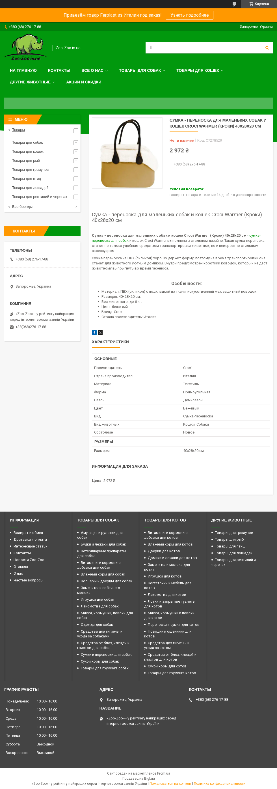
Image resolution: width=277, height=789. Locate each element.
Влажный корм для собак (103, 574)
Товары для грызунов (30, 169)
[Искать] (267, 47)
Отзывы (21, 566)
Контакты (59, 70)
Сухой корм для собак (100, 661)
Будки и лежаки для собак (103, 544)
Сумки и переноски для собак (106, 654)
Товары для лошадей (30, 188)
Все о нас (92, 70)
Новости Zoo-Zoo (29, 560)
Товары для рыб (26, 160)
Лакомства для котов (167, 594)
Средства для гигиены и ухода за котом (166, 645)
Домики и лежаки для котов (172, 558)
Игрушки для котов (165, 576)
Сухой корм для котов (167, 666)
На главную (23, 70)
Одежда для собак (97, 624)
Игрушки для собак (97, 599)
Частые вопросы (29, 580)
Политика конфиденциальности (219, 784)
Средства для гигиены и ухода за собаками (99, 633)
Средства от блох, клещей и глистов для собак (103, 645)
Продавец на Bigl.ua (138, 779)
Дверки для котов (164, 551)
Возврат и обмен (28, 533)
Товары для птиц (26, 178)
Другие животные (30, 82)
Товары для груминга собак (105, 668)
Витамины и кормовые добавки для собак (98, 565)
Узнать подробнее (189, 15)
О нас (18, 573)
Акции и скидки (83, 82)
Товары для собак (140, 70)
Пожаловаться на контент (170, 784)
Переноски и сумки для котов (174, 624)
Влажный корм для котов (170, 544)
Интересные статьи (30, 546)
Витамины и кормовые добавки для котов (165, 535)
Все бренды (22, 206)
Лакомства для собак (100, 606)
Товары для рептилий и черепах (39, 197)
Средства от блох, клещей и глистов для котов (170, 656)
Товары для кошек (197, 70)
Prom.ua (163, 773)
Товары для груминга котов (172, 673)
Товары (18, 130)
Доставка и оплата (30, 539)
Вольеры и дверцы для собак (106, 581)
